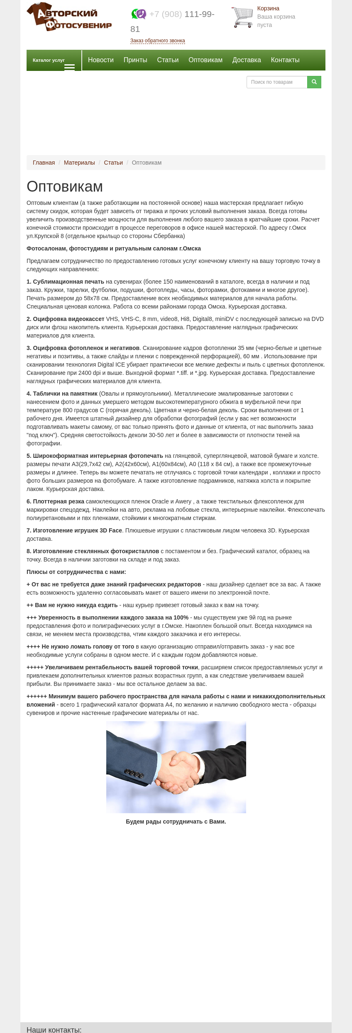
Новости (101, 59)
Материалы (79, 162)
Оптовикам (205, 59)
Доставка (246, 59)
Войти (229, 81)
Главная (44, 162)
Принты (135, 59)
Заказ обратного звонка (157, 41)
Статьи (168, 59)
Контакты (285, 59)
